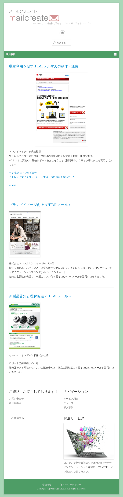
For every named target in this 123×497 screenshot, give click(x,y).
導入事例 (10, 54)
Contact (62, 33)
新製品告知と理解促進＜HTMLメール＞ (40, 296)
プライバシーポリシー (69, 484)
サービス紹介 (71, 398)
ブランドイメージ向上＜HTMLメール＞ (40, 205)
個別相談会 (15, 403)
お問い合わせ (16, 398)
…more (13, 185)
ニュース (68, 403)
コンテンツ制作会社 (75, 462)
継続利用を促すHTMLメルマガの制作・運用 (43, 66)
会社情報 (46, 484)
